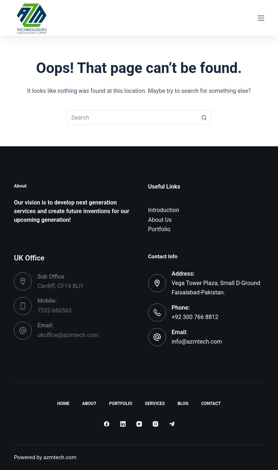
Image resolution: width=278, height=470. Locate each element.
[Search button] (204, 117)
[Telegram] (171, 424)
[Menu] (261, 18)
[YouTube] (139, 424)
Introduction (163, 210)
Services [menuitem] (155, 403)
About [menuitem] (89, 403)
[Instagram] (155, 424)
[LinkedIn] (123, 424)
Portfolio (159, 229)
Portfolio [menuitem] (120, 403)
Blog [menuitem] (182, 403)
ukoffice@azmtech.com (67, 335)
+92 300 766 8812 (195, 317)
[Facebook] (106, 424)
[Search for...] (132, 117)
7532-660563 (54, 310)
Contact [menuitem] (211, 403)
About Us (160, 219)
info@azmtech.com (197, 341)
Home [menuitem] (63, 403)
